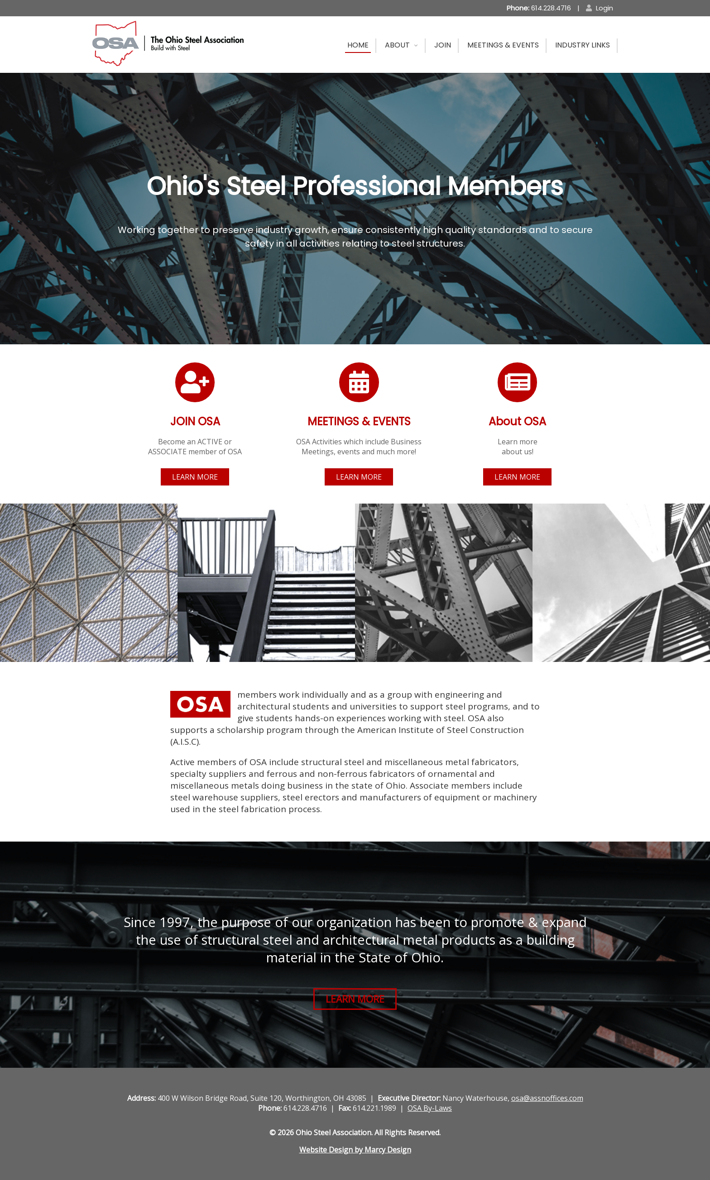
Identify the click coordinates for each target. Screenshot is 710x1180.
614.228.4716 (539, 8)
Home (358, 45)
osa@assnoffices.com (547, 1098)
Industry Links (582, 45)
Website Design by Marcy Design (355, 1150)
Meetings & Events (503, 45)
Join (442, 45)
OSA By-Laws (430, 1108)
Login (599, 8)
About (397, 45)
